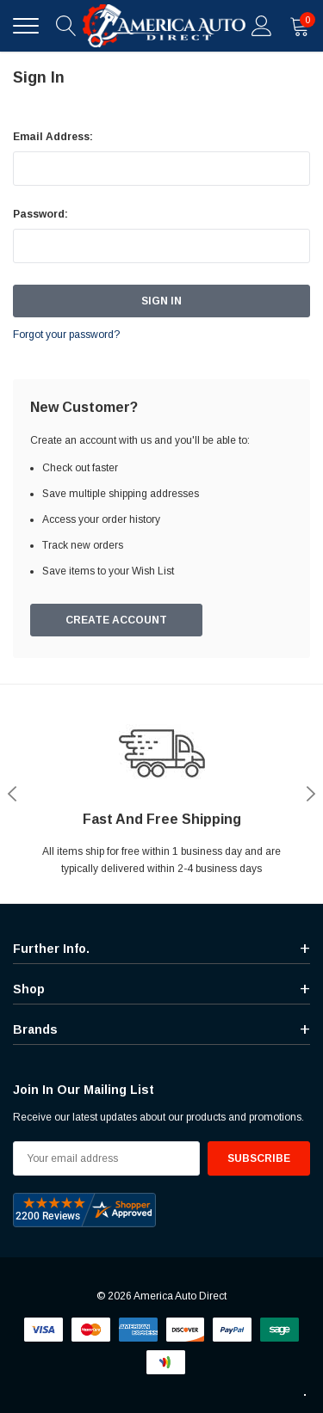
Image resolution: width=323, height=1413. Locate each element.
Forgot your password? (66, 335)
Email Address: (53, 137)
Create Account (116, 620)
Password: (40, 214)
